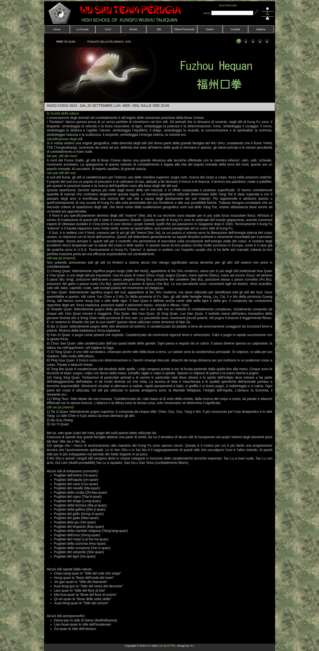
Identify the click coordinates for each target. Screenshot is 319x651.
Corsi (108, 29)
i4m (149, 645)
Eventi (133, 29)
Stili (159, 29)
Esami (210, 29)
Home (56, 29)
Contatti (235, 29)
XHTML (171, 645)
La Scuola (83, 29)
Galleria (260, 29)
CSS (161, 645)
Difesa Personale (184, 29)
